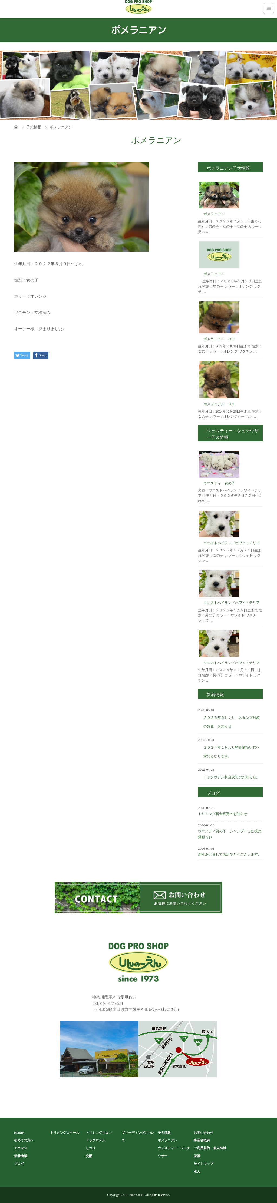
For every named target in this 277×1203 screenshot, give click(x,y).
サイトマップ (203, 1164)
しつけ (90, 1148)
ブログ (19, 1164)
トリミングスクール (64, 1133)
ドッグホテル (95, 1140)
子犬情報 (164, 1133)
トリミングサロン (99, 1133)
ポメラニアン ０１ (219, 404)
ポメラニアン (214, 214)
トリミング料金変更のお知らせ (222, 814)
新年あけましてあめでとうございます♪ (229, 854)
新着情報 (20, 1156)
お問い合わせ (203, 1133)
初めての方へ (24, 1140)
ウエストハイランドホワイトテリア (231, 543)
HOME (19, 1133)
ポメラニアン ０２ (219, 339)
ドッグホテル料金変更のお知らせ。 (231, 777)
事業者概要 (202, 1140)
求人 (197, 1172)
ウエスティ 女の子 (219, 483)
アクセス (20, 1148)
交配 (89, 1156)
